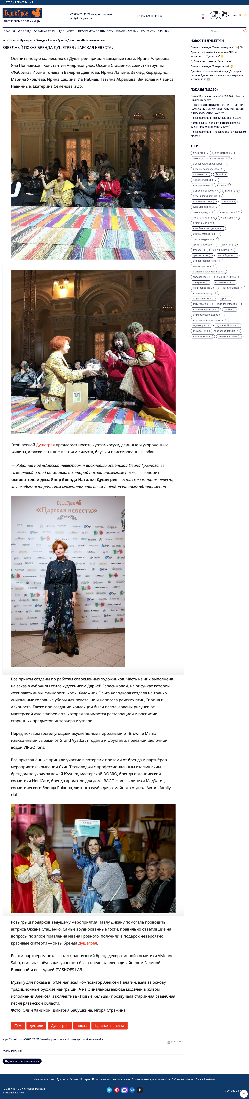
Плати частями (127, 31)
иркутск (226, 244)
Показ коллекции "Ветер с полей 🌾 (212, 66)
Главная (10, 31)
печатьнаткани (201, 217)
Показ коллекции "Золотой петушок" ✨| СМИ (218, 47)
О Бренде (24, 31)
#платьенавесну (202, 293)
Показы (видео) (204, 89)
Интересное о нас (44, 1079)
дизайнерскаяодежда (206, 169)
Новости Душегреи (20, 40)
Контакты (148, 31)
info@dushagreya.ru (81, 18)
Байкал (229, 190)
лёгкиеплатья (230, 288)
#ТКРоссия (199, 304)
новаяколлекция (203, 180)
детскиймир (200, 223)
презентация (200, 255)
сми (222, 185)
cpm (223, 298)
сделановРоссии (226, 325)
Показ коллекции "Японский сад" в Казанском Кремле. (218, 133)
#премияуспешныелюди (208, 320)
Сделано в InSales (235, 1090)
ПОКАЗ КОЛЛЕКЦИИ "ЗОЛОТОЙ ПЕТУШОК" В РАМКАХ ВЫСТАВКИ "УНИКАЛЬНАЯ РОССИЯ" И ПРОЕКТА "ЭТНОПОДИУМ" (218, 109)
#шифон (198, 331)
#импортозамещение (205, 315)
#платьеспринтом (203, 309)
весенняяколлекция (205, 196)
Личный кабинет (205, 1079)
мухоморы (199, 325)
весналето (199, 174)
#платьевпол (223, 282)
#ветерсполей (228, 212)
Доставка (62, 1079)
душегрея (199, 153)
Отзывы (163, 31)
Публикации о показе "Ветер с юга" (211, 61)
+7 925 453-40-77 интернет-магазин (91, 14)
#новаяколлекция (224, 331)
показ (196, 158)
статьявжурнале (202, 239)
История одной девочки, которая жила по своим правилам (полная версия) (215, 124)
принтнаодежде (202, 244)
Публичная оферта (182, 1079)
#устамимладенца (204, 234)
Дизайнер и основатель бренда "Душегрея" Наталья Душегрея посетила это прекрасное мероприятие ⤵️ (217, 75)
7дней (219, 174)
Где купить (67, 31)
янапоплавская (202, 266)
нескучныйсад (220, 250)
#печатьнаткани (202, 201)
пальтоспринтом (202, 288)
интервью (199, 282)
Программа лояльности (96, 31)
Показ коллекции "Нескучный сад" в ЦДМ (216, 117)
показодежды (201, 212)
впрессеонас (217, 158)
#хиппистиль (200, 336)
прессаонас (199, 277)
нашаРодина (225, 255)
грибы (228, 309)
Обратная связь (45, 31)
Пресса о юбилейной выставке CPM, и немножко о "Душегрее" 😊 (214, 54)
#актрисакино (201, 185)
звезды (226, 201)
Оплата (74, 1079)
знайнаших (226, 217)
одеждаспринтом (203, 207)
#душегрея (221, 153)
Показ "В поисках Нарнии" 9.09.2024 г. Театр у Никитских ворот (217, 98)
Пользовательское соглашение (111, 1079)
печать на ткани (228, 336)
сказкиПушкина (226, 277)
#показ (197, 250)
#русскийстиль (202, 298)
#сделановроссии (203, 190)
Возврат (85, 1079)
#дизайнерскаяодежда (206, 271)
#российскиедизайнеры (207, 163)
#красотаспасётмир (204, 261)
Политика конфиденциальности (151, 1079)
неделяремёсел (225, 304)
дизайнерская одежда (206, 228)
